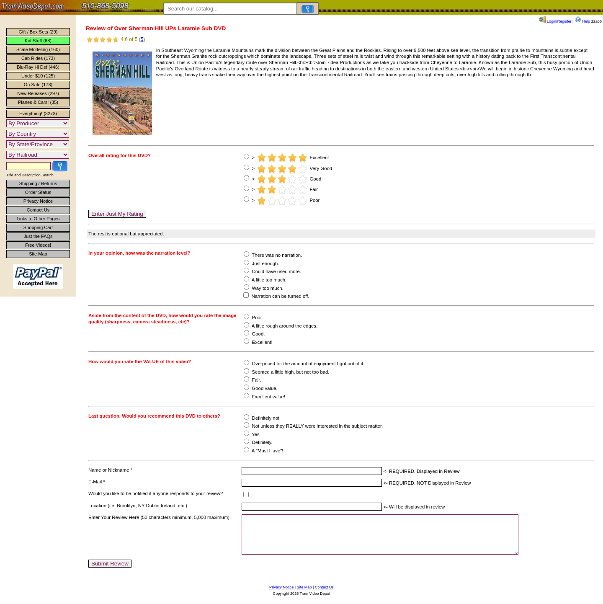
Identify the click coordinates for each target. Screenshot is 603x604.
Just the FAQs (37, 236)
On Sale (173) (38, 84)
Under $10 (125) (38, 75)
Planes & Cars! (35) (38, 102)
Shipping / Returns (38, 183)
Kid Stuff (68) (38, 40)
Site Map (38, 253)
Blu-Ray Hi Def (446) (38, 67)
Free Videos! (38, 245)
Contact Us (38, 209)
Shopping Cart (38, 227)
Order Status (38, 192)
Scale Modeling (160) (38, 49)
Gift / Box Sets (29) (38, 31)
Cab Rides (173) (38, 58)
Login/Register (555, 21)
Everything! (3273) (38, 113)
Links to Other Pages (38, 218)
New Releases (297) (38, 93)
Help (582, 21)
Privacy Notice (38, 201)
